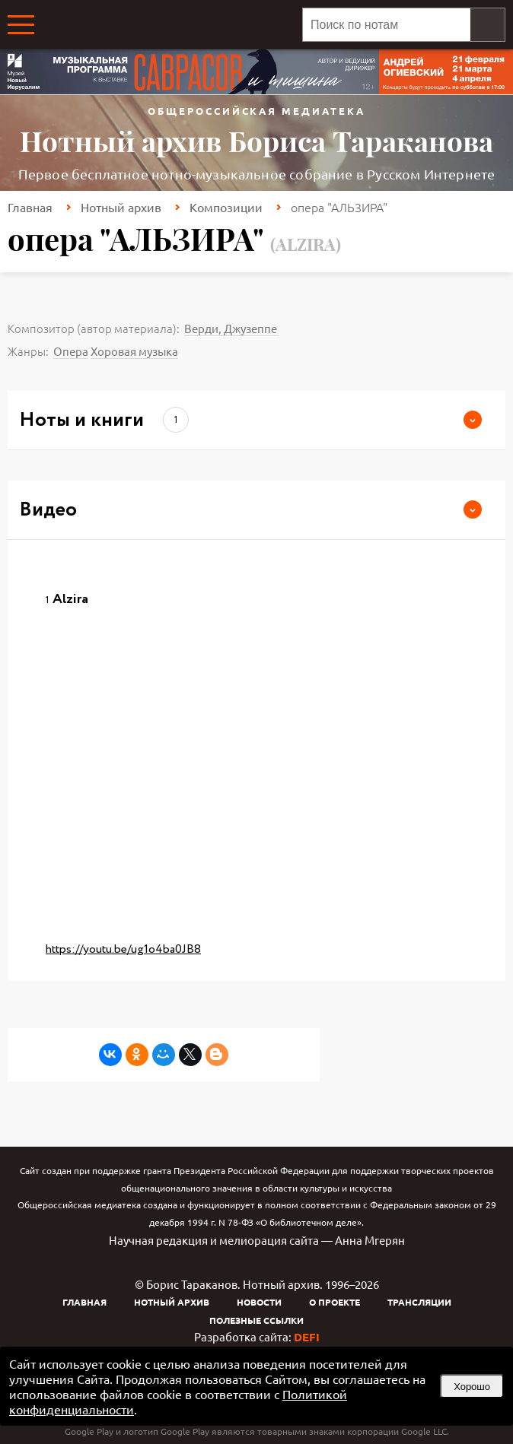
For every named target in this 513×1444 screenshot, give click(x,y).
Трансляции (419, 1302)
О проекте (334, 1302)
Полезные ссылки (256, 1320)
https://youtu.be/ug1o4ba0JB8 (123, 949)
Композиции (226, 206)
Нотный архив (121, 206)
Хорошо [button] (472, 1386)
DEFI (307, 1336)
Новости (259, 1302)
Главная (30, 206)
